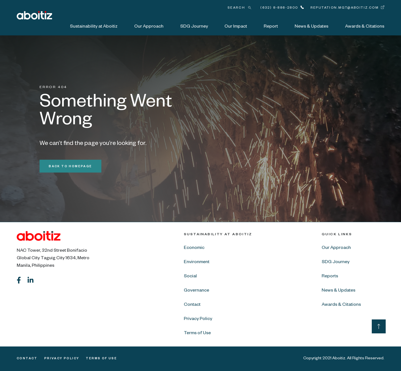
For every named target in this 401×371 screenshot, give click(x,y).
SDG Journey (194, 27)
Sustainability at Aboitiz (94, 27)
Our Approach (148, 27)
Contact (192, 305)
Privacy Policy (198, 319)
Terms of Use (197, 333)
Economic (194, 248)
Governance (196, 291)
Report (271, 27)
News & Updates (311, 27)
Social (190, 276)
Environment (196, 262)
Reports (330, 276)
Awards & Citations (364, 27)
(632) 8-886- (279, 8)
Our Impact (235, 27)
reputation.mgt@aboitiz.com (344, 8)
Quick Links (337, 235)
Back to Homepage (70, 166)
